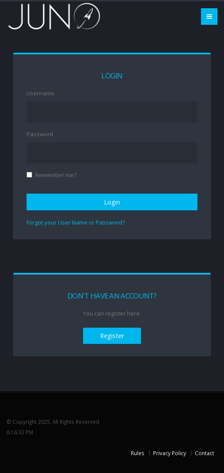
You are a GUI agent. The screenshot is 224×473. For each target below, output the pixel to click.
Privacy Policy (169, 453)
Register (112, 336)
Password (40, 134)
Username (40, 93)
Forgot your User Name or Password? (76, 222)
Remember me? (56, 175)
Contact (204, 453)
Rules (137, 453)
